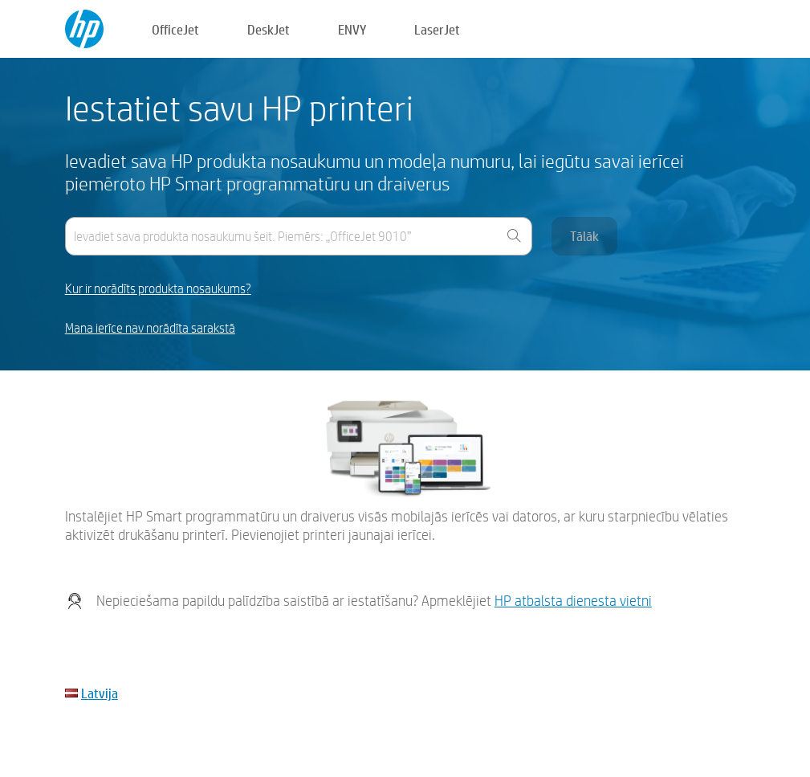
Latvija (99, 693)
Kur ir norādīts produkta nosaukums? (158, 288)
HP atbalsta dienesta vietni (573, 600)
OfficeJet (175, 29)
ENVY (352, 29)
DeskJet (268, 29)
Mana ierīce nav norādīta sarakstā (150, 328)
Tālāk (584, 236)
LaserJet (437, 29)
